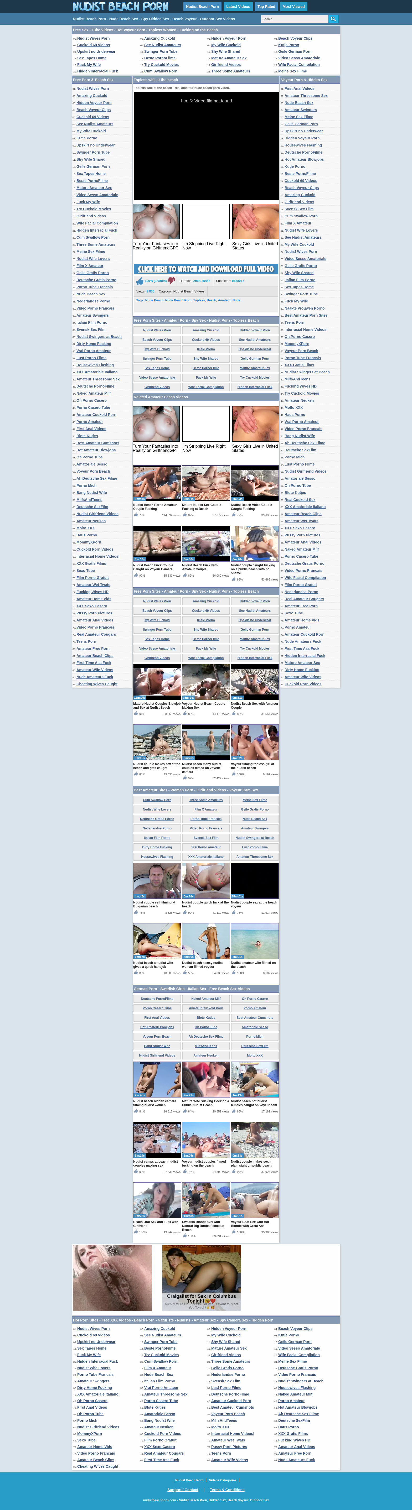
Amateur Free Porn (93, 648)
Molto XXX (85, 528)
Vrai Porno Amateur (93, 351)
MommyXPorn (88, 542)
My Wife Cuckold (226, 45)
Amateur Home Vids (93, 599)
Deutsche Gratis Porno (96, 280)
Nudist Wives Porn (93, 38)
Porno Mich (86, 485)
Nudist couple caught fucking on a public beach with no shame (253, 569)
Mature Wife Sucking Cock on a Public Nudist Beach (205, 1103)
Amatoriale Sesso (91, 464)
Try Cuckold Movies (161, 64)
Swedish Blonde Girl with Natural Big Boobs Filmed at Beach (203, 1226)
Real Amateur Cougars (96, 634)
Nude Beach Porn (178, 300)
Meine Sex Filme (292, 71)
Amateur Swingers (92, 315)
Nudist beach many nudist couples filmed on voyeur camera (201, 768)
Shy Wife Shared (225, 51)
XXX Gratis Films (91, 563)
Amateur (224, 300)
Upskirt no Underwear (96, 51)
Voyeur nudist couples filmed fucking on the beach (204, 1163)
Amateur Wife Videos (94, 670)
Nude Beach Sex (90, 294)
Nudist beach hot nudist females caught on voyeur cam (254, 1103)
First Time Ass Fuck (93, 663)
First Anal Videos (91, 429)
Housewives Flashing (95, 365)
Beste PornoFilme (160, 58)
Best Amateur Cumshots (97, 443)
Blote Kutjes (87, 436)
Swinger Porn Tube (161, 51)
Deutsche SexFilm (92, 507)
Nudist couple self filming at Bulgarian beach (154, 904)
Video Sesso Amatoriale (299, 58)
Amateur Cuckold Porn (96, 414)
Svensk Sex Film (91, 329)
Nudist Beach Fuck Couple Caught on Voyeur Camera (153, 567)
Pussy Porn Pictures (94, 613)
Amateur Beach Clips (95, 656)
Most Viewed (293, 6)
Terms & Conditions (227, 1490)
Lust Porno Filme (91, 358)
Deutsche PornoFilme (95, 386)
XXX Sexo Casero (91, 606)
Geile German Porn (295, 51)
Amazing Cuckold (159, 38)
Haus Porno (86, 535)
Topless (199, 300)
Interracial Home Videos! (98, 556)
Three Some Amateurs (230, 71)
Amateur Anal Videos (94, 620)
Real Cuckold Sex (300, 500)
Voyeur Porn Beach (93, 471)
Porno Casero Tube (93, 407)
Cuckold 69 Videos (93, 45)
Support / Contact (182, 1490)
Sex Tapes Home (91, 58)
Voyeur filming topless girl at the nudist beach (252, 766)
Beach (211, 300)
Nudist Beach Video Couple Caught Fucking (251, 507)
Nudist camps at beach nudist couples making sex (155, 1163)
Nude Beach (154, 300)
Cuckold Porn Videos (95, 549)
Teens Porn (86, 641)
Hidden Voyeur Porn (228, 38)
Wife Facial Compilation (299, 64)
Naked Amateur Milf (93, 393)
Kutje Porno (288, 45)
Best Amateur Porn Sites (306, 315)
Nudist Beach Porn (202, 6)
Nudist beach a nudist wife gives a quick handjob (153, 965)
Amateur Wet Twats (93, 585)
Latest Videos (238, 6)
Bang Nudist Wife (91, 492)
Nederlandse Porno (93, 301)
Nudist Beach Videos (189, 291)
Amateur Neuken (91, 521)
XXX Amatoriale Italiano (97, 372)
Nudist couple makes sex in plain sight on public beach (251, 1163)
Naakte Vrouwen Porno (305, 308)
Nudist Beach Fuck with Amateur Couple (200, 567)
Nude (236, 300)
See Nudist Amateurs (162, 45)
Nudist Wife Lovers (93, 259)
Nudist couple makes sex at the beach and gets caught (156, 766)
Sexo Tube (85, 570)
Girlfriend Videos (226, 64)
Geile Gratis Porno (92, 273)
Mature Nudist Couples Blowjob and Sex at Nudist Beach (157, 705)
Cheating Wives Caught (96, 684)
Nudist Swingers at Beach (99, 337)
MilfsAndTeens (89, 500)
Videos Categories (222, 1480)
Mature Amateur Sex (229, 58)
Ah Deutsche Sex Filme (96, 478)
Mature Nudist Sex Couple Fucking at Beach (201, 507)
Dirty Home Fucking (93, 344)
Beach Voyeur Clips (295, 38)
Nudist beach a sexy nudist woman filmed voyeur (202, 965)
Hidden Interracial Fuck (97, 71)
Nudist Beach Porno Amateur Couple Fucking (155, 507)
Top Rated (266, 6)
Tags (139, 300)
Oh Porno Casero (91, 400)
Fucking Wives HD (92, 592)
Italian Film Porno (91, 322)
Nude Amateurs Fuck (94, 677)
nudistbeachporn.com (159, 1500)
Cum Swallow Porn (160, 71)
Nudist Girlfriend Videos (97, 514)
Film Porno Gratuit (92, 578)
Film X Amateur (89, 266)
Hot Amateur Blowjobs (96, 450)
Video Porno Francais (95, 308)
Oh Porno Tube (89, 457)
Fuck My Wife (89, 64)
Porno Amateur (89, 422)
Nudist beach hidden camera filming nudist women (154, 1103)
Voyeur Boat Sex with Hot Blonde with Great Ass (250, 1224)
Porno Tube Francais (94, 287)
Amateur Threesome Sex (98, 379)
